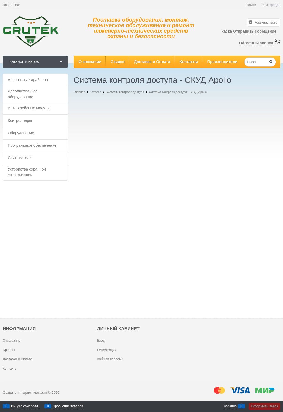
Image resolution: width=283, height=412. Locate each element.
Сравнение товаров (68, 406)
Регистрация (270, 5)
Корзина (230, 406)
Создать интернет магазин (25, 392)
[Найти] (271, 62)
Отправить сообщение (255, 31)
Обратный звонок (256, 43)
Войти (251, 5)
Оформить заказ (264, 406)
